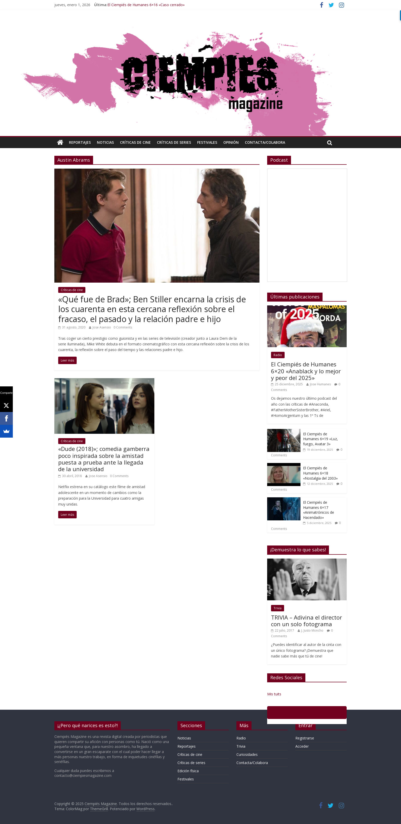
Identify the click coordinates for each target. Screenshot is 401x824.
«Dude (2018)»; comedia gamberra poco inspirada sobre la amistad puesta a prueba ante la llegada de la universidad (103, 459)
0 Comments (123, 327)
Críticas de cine (135, 142)
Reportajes (80, 142)
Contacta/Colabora (265, 142)
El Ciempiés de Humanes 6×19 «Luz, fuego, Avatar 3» (320, 438)
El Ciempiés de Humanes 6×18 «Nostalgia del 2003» (320, 473)
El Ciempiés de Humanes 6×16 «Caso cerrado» (146, 4)
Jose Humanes (320, 384)
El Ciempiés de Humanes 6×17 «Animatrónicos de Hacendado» (318, 510)
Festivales (207, 142)
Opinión (231, 142)
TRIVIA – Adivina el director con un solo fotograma (306, 620)
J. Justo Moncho (312, 630)
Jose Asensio (102, 327)
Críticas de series (174, 142)
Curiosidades (247, 754)
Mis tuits (274, 694)
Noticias (105, 142)
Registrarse (304, 738)
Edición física (188, 770)
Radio (278, 355)
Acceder (302, 746)
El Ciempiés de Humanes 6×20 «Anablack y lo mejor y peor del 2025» (306, 371)
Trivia (278, 608)
